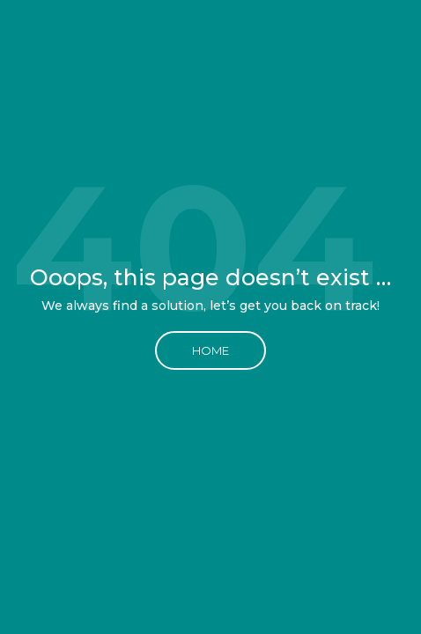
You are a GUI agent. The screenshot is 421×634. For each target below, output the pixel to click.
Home (210, 350)
